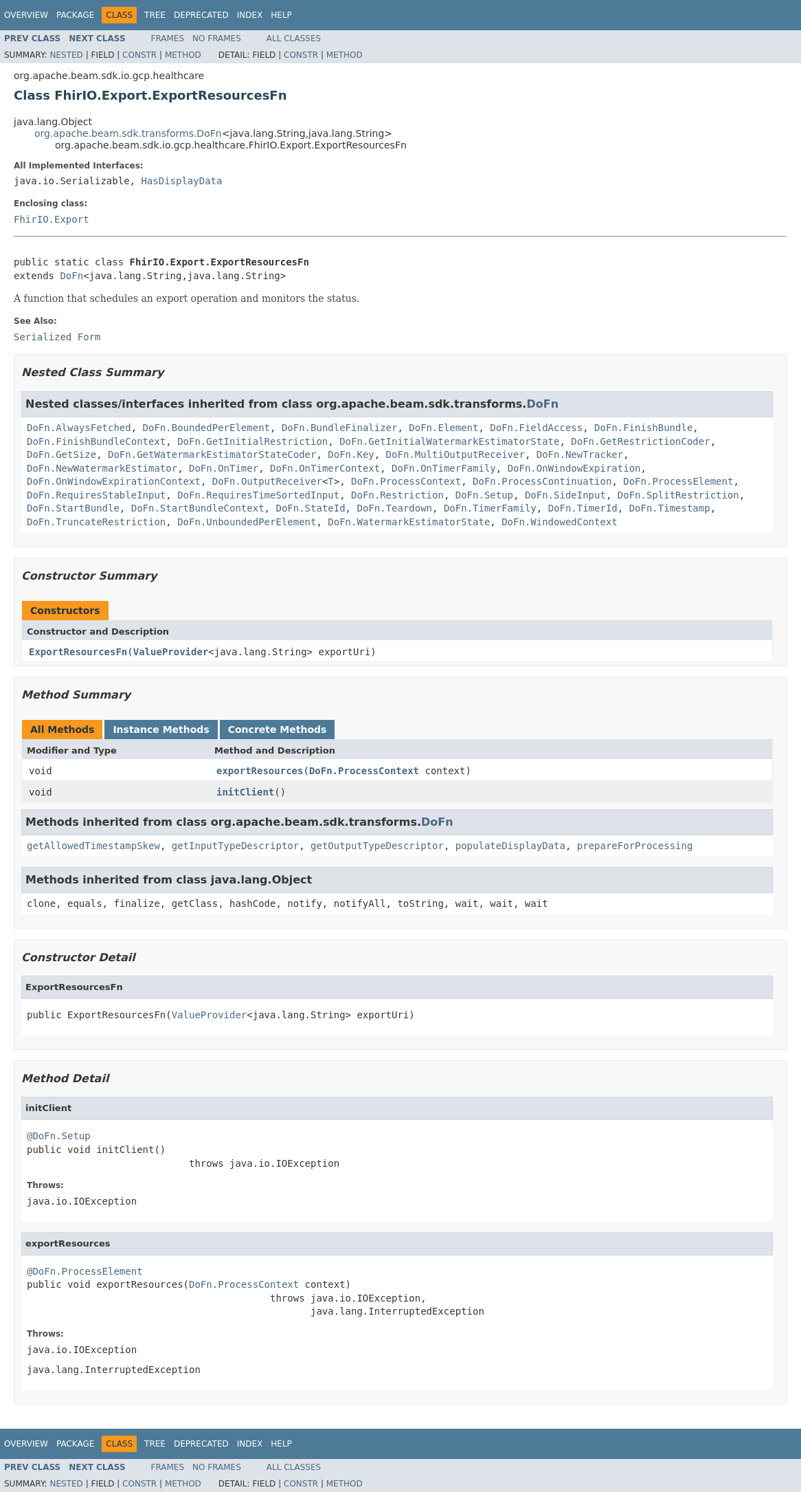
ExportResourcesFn (78, 651)
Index (250, 15)
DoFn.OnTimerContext (325, 468)
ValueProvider (171, 651)
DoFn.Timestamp (669, 508)
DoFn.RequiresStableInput (96, 495)
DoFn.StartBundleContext (197, 508)
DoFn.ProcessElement (678, 481)
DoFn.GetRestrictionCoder (640, 441)
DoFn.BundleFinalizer (340, 427)
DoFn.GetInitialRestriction (252, 441)
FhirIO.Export (51, 219)
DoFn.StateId (310, 508)
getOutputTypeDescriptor (377, 845)
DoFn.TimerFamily (490, 508)
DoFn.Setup (484, 495)
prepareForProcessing (635, 845)
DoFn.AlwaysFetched (79, 427)
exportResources (259, 770)
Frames (168, 38)
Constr (139, 55)
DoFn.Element (443, 427)
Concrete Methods (277, 729)
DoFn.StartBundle (73, 508)
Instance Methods (161, 729)
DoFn (71, 275)
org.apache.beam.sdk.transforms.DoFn (128, 133)
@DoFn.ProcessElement (85, 1271)
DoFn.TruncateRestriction (96, 521)
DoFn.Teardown (394, 508)
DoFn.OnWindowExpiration (574, 468)
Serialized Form (57, 336)
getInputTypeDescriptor (235, 845)
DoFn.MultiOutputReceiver (455, 454)
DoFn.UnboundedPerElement (246, 521)
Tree (155, 15)
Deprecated (201, 15)
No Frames (216, 38)
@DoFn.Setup (59, 1135)
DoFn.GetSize (61, 454)
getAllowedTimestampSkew (93, 845)
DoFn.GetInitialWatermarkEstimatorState (449, 441)
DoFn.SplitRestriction (678, 495)
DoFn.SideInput (565, 495)
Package (75, 15)
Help (281, 15)
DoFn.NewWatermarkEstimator (102, 468)
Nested (65, 55)
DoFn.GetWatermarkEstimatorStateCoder (212, 454)
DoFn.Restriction (397, 495)
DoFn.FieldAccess (536, 427)
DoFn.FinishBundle (643, 427)
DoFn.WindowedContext (559, 521)
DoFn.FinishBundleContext (96, 441)
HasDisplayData (181, 180)
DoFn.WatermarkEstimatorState (409, 521)
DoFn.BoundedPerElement (206, 427)
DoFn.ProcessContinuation (542, 481)
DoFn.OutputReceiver (267, 481)
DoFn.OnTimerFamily (444, 468)
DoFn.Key (351, 454)
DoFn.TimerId (583, 508)
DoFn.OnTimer (223, 468)
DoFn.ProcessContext (406, 481)
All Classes (294, 38)
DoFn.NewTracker (580, 454)
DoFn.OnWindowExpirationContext (114, 481)
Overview (26, 15)
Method (183, 55)
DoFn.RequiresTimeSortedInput (258, 495)
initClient (245, 792)
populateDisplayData (510, 845)
